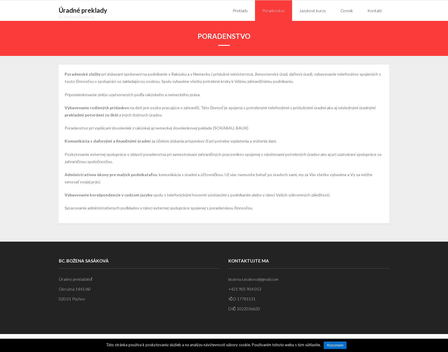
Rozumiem (335, 345)
